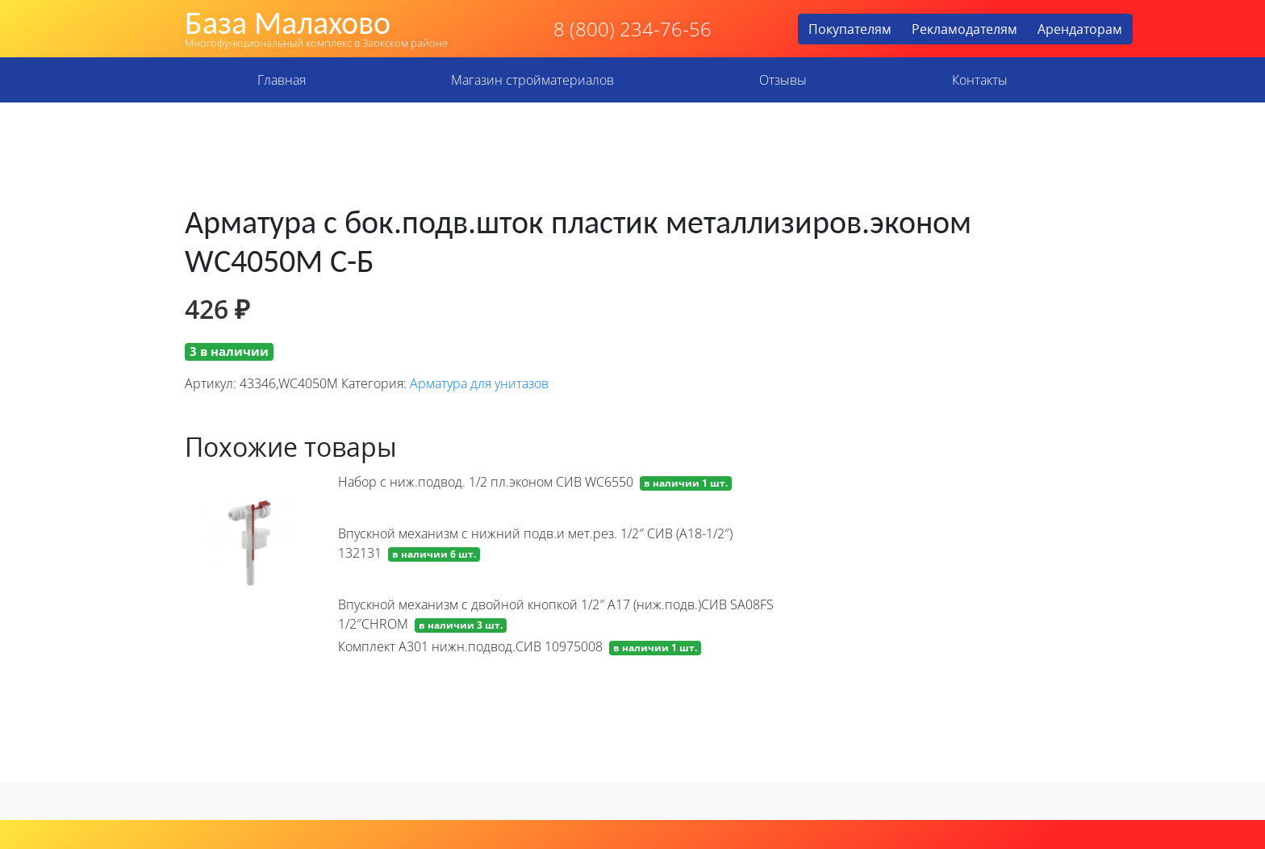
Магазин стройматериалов (532, 80)
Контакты (980, 80)
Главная (281, 80)
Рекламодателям (964, 29)
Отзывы (783, 80)
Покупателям (849, 29)
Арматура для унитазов (479, 383)
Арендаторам (1079, 29)
